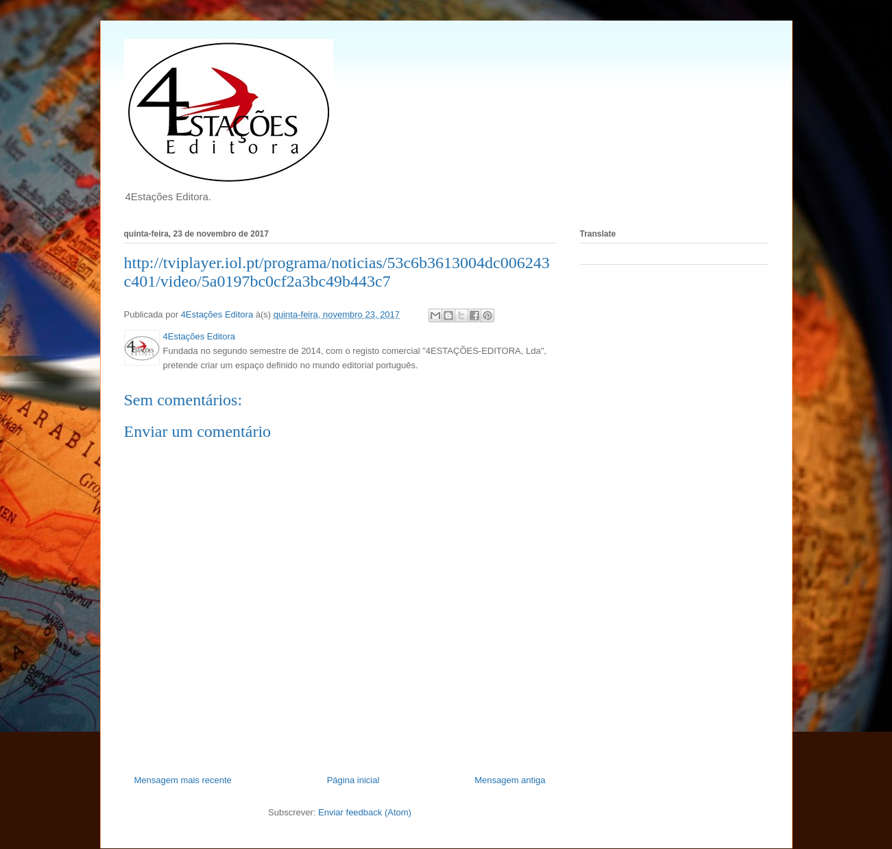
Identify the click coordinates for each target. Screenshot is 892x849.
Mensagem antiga (509, 780)
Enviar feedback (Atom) (364, 812)
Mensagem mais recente (183, 780)
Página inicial (353, 780)
